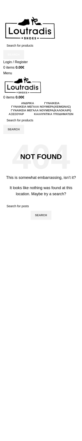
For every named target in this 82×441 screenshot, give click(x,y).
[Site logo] (30, 28)
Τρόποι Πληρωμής (17, 423)
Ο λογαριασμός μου (18, 431)
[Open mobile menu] (7, 73)
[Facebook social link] (37, 6)
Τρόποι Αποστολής (18, 414)
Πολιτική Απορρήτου (19, 439)
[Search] (41, 45)
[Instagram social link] (41, 6)
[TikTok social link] (45, 6)
